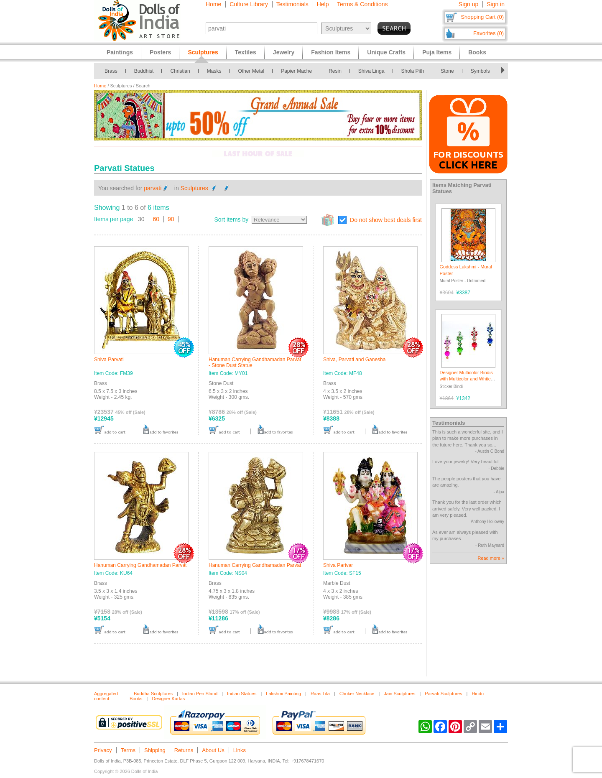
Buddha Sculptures (153, 693)
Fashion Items (330, 52)
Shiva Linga (371, 71)
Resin (335, 71)
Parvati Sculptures (443, 693)
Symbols (480, 71)
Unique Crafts (386, 52)
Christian (180, 71)
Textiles (245, 52)
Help (323, 4)
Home (213, 4)
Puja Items (437, 52)
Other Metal (251, 71)
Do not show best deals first (386, 220)
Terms (128, 750)
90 (171, 219)
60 (156, 219)
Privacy (103, 750)
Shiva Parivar (338, 565)
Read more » (490, 558)
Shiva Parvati (109, 359)
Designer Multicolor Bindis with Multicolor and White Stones (466, 379)
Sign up (468, 4)
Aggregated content (106, 696)
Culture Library (249, 4)
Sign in (496, 4)
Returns (184, 750)
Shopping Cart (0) (482, 17)
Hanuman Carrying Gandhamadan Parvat (140, 565)
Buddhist (144, 71)
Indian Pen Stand (199, 693)
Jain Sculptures (399, 693)
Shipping (155, 750)
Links (239, 750)
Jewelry (283, 52)
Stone (447, 71)
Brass (111, 71)
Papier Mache (296, 71)
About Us (213, 750)
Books (477, 52)
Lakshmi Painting (283, 693)
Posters (160, 52)
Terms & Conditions (362, 4)
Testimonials (292, 4)
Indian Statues (241, 693)
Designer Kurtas (168, 698)
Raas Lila (320, 693)
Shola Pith (412, 71)
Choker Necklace (357, 693)
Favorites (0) (488, 33)
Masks (214, 71)
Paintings (120, 52)
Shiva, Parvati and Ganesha (354, 359)
